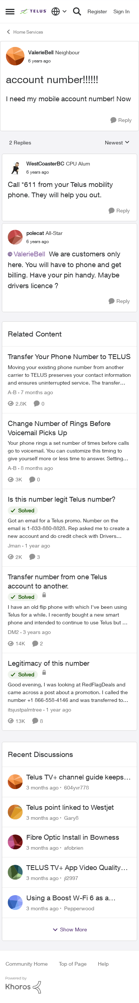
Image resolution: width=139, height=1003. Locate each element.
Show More (69, 929)
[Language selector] (59, 11)
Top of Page (73, 964)
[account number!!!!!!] (37, 172)
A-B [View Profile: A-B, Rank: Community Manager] (12, 392)
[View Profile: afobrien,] (15, 842)
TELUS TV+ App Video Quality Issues (73, 867)
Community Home (27, 964)
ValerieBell (29, 254)
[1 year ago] (36, 545)
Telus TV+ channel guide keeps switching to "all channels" (75, 777)
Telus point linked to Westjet (70, 807)
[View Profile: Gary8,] (15, 812)
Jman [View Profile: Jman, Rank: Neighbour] (14, 545)
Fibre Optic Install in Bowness (72, 837)
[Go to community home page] (33, 11)
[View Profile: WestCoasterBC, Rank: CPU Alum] (15, 167)
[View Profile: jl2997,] (15, 872)
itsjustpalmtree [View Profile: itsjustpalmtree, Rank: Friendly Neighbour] (25, 709)
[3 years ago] (35, 632)
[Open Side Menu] (10, 11)
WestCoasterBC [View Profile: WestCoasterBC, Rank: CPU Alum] (45, 163)
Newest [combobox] (117, 142)
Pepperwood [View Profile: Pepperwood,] (79, 908)
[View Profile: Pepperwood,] (15, 902)
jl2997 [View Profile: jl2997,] (71, 878)
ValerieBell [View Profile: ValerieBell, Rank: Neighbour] (40, 52)
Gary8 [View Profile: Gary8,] (71, 817)
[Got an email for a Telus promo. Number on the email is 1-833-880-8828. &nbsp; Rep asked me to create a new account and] (69, 528)
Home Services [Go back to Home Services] (24, 32)
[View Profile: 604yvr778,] (15, 781)
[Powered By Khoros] (69, 985)
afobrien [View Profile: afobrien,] (73, 848)
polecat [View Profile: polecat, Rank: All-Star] (35, 233)
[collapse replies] (69, 157)
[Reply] (121, 120)
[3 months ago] (42, 787)
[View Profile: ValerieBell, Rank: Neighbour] (15, 56)
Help (103, 964)
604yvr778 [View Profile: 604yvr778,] (76, 787)
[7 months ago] (35, 392)
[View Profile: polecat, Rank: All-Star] (15, 237)
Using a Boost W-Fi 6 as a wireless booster (67, 898)
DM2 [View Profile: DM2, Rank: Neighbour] (13, 632)
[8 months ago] (35, 468)
